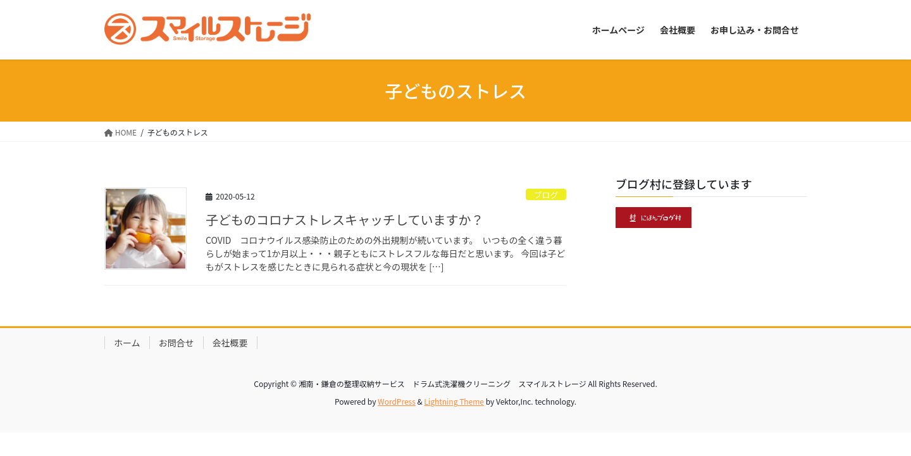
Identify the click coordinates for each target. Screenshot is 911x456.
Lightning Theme (454, 401)
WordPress (397, 401)
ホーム (127, 342)
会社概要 (230, 342)
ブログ (546, 195)
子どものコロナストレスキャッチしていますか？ (344, 219)
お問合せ (176, 342)
